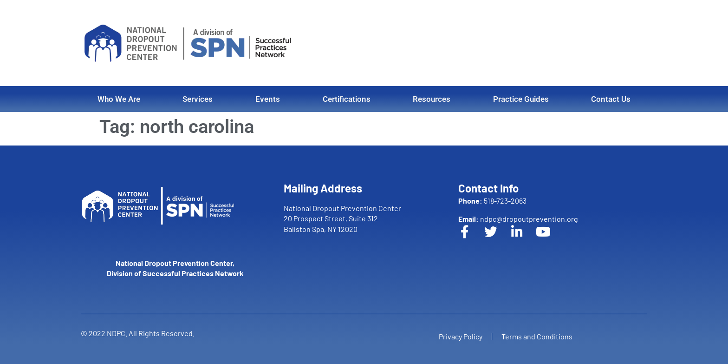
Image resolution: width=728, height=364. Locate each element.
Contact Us (610, 99)
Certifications (346, 99)
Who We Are (119, 99)
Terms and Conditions (536, 336)
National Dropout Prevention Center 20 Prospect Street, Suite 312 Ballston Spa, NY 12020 (342, 218)
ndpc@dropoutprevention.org (518, 218)
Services (197, 99)
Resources (431, 99)
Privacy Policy (460, 336)
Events (267, 99)
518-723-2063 (492, 200)
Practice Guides (521, 99)
